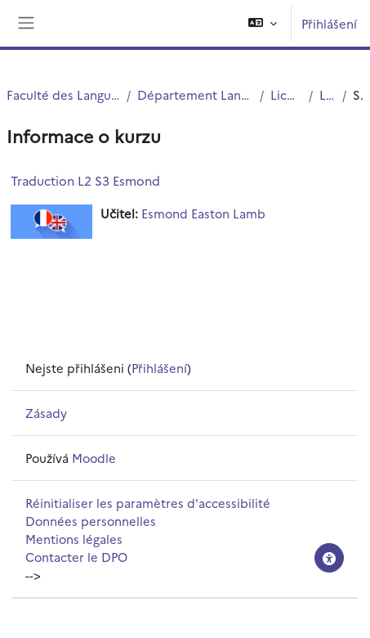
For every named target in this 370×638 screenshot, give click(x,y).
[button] (263, 23)
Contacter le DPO (76, 556)
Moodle (94, 457)
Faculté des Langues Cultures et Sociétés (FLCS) (63, 94)
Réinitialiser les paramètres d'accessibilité (147, 502)
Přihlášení (329, 23)
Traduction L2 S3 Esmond (85, 180)
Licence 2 (327, 94)
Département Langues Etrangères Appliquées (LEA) (195, 94)
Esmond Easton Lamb (203, 213)
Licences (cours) (286, 94)
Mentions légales (74, 538)
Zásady (46, 412)
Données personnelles (90, 520)
